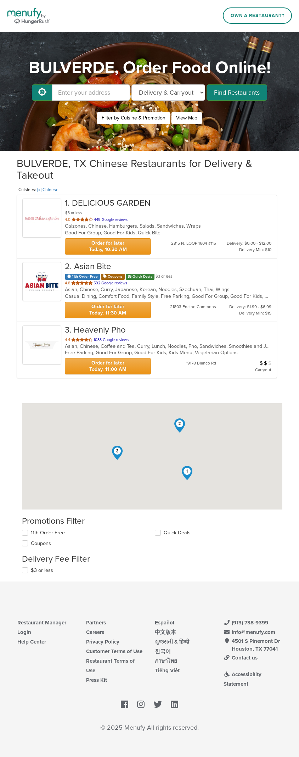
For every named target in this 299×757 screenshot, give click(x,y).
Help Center (31, 642)
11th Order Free (48, 533)
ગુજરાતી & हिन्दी (172, 642)
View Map (186, 118)
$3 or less (42, 570)
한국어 (163, 651)
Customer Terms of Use (114, 651)
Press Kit (96, 680)
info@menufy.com (249, 632)
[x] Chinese (47, 189)
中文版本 (165, 632)
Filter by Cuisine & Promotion (133, 118)
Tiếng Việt (167, 670)
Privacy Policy (102, 642)
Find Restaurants (237, 92)
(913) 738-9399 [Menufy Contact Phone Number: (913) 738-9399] (246, 622)
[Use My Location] (42, 92)
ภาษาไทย (166, 661)
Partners (96, 622)
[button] (187, 473)
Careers (95, 632)
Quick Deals (177, 533)
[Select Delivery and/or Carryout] (168, 92)
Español (164, 622)
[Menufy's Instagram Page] (141, 704)
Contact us (241, 658)
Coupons (41, 543)
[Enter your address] (91, 92)
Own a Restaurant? (257, 15)
